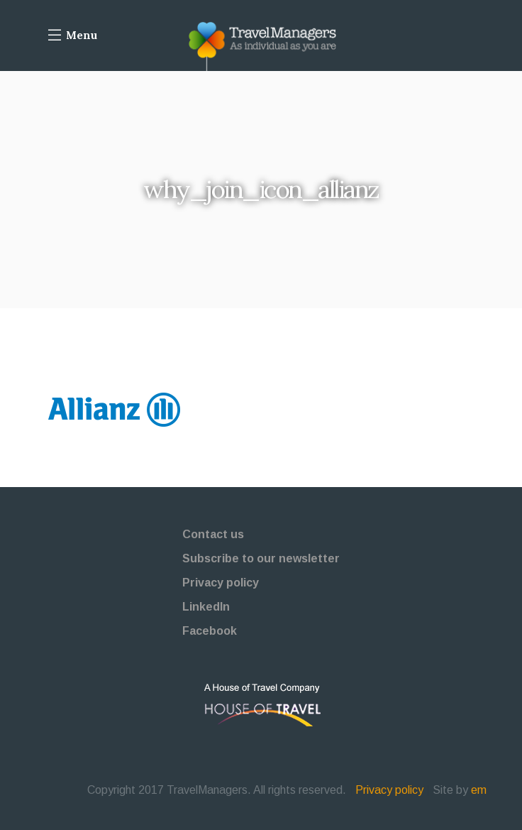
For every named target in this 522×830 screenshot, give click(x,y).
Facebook (209, 631)
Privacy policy (220, 583)
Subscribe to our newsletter (261, 558)
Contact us (213, 534)
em (479, 790)
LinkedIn (206, 607)
